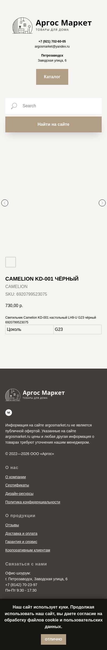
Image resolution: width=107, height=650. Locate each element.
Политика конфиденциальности (32, 492)
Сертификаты (17, 475)
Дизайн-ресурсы (19, 484)
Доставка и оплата (21, 524)
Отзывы (12, 515)
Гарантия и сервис (21, 532)
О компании (15, 467)
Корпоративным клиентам (27, 540)
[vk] (8, 403)
